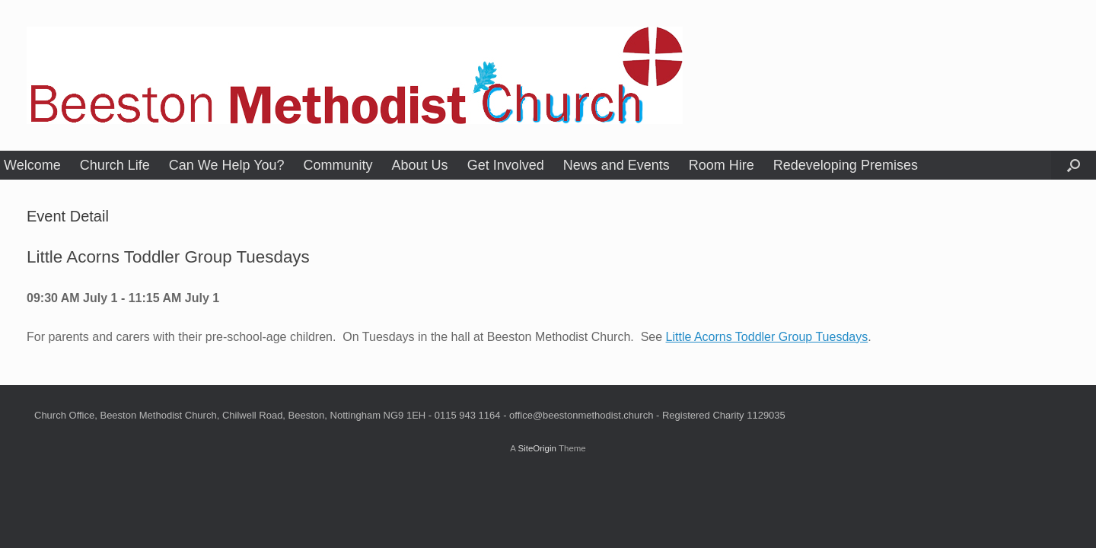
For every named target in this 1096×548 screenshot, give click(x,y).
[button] (1073, 165)
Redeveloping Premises (845, 165)
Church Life (115, 165)
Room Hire (721, 165)
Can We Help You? (227, 165)
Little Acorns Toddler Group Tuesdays (767, 336)
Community (338, 165)
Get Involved (505, 165)
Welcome (32, 165)
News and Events (616, 165)
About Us (420, 165)
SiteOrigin (537, 448)
